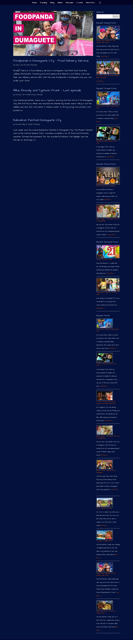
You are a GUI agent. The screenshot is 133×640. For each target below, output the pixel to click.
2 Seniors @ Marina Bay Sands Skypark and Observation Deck (106, 402)
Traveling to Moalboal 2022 (104, 541)
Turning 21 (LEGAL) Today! (104, 259)
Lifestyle (39, 94)
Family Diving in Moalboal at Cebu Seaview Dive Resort (106, 41)
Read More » (105, 56)
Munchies (69, 3)
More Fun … (91, 3)
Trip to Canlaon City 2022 (104, 508)
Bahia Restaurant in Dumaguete (105, 186)
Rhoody (18, 94)
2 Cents (79, 3)
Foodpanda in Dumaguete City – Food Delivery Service (51, 61)
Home (34, 3)
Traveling (43, 3)
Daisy (17, 65)
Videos (59, 3)
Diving (52, 3)
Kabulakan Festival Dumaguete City (37, 120)
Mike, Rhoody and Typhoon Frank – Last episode (47, 90)
